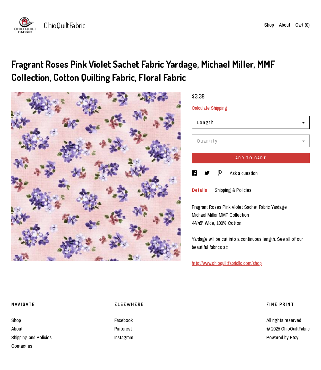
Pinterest (123, 328)
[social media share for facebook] (195, 173)
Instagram (123, 337)
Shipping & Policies (233, 190)
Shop (269, 24)
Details (200, 190)
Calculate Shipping (209, 107)
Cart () (302, 24)
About (284, 24)
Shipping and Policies (31, 337)
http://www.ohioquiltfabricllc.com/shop (227, 263)
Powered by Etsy (282, 337)
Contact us (21, 345)
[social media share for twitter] (207, 173)
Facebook (123, 320)
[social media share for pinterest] (220, 173)
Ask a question (244, 173)
